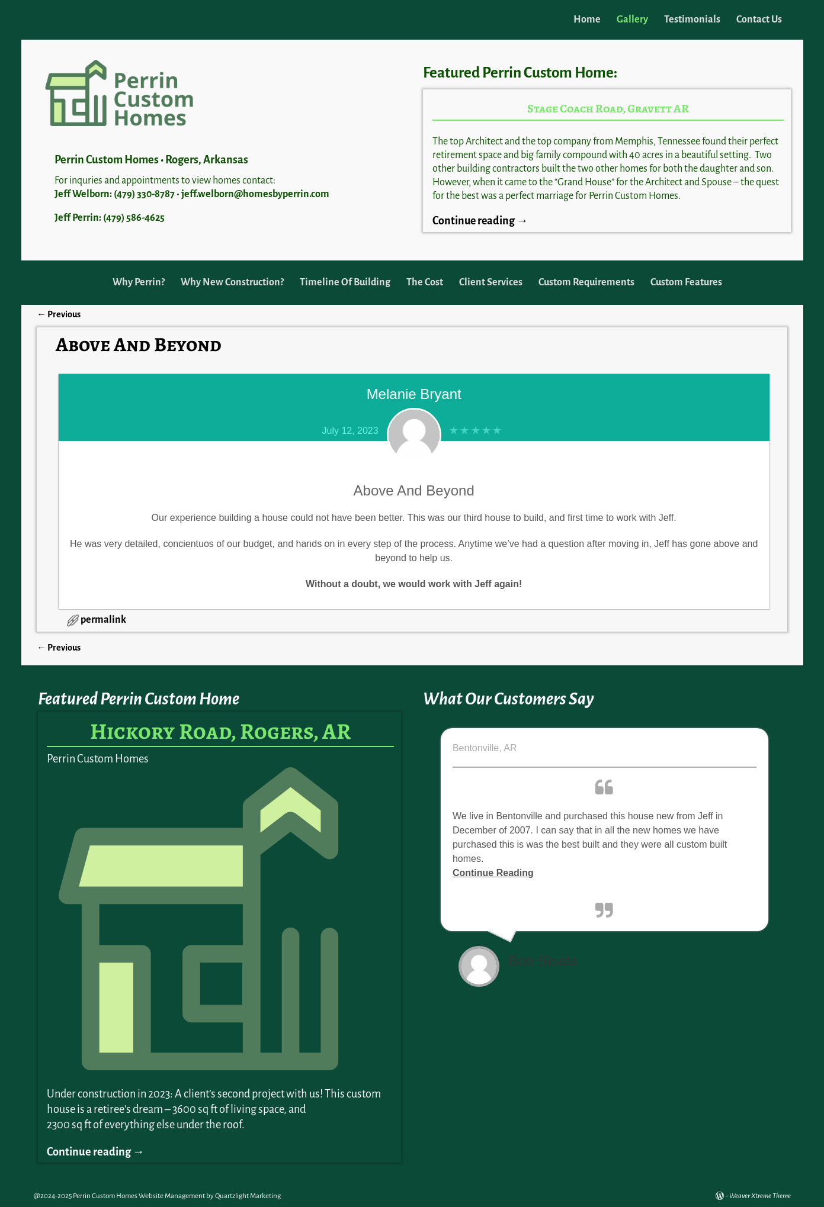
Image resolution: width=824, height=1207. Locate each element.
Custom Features (686, 282)
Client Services (490, 282)
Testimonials (692, 19)
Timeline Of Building (345, 282)
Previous (59, 314)
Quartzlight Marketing (248, 1196)
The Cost (424, 282)
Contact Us (759, 19)
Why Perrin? (139, 282)
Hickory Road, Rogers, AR (220, 731)
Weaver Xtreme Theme (760, 1196)
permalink (103, 619)
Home (587, 19)
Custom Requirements (586, 282)
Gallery (632, 19)
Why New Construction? (232, 282)
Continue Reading (493, 873)
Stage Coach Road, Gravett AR (608, 109)
